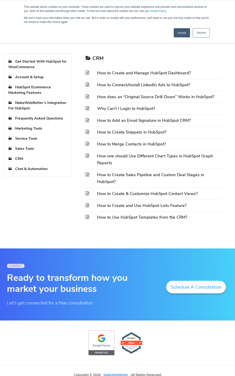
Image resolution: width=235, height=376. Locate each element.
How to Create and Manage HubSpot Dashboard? (144, 73)
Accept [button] (182, 32)
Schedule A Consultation (196, 287)
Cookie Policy (157, 11)
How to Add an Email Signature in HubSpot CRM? (144, 120)
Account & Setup (29, 77)
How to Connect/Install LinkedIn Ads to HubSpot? (143, 85)
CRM (19, 158)
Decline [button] (201, 32)
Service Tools (26, 138)
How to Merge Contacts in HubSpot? (131, 144)
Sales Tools (24, 148)
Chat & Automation (31, 168)
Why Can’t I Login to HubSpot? (126, 108)
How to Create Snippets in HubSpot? (131, 132)
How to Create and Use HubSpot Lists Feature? (142, 205)
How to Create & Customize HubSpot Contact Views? (147, 193)
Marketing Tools (28, 128)
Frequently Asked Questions (39, 118)
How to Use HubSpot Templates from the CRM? (142, 217)
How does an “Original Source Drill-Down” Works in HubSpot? (155, 97)
